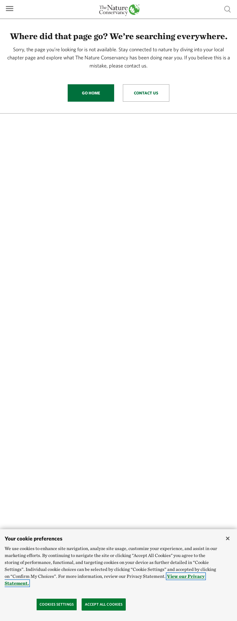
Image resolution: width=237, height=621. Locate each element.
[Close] (227, 538)
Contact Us (146, 93)
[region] (118, 575)
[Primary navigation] (9, 8)
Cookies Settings (57, 604)
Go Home (91, 93)
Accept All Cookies (104, 604)
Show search (227, 9)
